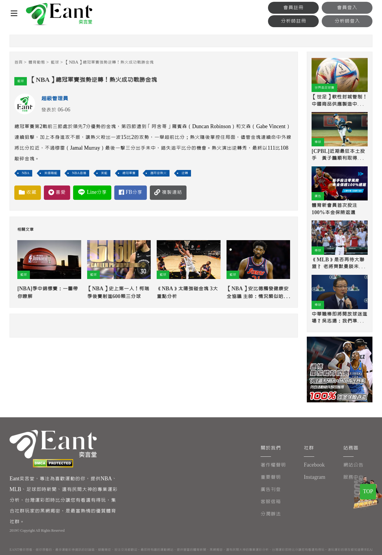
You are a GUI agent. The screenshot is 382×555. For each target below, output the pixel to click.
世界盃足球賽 (324, 87)
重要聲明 (271, 477)
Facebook (314, 464)
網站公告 (353, 464)
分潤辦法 (271, 513)
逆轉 (184, 173)
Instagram (314, 477)
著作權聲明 (273, 464)
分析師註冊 (293, 21)
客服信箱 (271, 501)
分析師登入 (347, 21)
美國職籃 (50, 173)
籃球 (55, 62)
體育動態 (36, 62)
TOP (368, 491)
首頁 (18, 62)
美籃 (104, 173)
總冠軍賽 (128, 173)
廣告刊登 (271, 489)
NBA (25, 173)
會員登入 (347, 7)
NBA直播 (79, 173)
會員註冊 (293, 7)
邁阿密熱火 (158, 173)
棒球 (318, 142)
